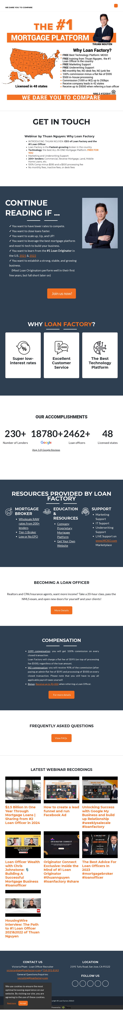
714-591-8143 (51, 973)
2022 (32, 259)
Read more (11, 1003)
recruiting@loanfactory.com (33, 981)
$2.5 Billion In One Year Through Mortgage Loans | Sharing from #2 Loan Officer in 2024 (22, 818)
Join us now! (62, 296)
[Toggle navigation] (116, 7)
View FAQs (61, 741)
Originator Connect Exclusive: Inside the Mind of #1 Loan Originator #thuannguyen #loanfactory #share (61, 875)
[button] (30, 526)
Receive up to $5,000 (47, 687)
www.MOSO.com (106, 544)
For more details (62, 698)
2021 (22, 259)
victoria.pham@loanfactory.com (24, 973)
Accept (23, 1003)
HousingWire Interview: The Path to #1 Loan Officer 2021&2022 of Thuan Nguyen (22, 931)
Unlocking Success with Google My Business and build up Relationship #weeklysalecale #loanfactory (98, 820)
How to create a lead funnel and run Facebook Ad (61, 814)
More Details (61, 613)
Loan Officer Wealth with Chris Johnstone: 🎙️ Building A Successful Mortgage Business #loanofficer (22, 877)
